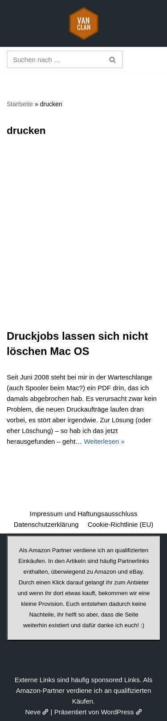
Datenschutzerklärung (46, 524)
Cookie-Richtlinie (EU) (121, 524)
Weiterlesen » (104, 441)
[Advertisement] (83, 240)
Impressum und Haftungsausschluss (84, 513)
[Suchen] (55, 59)
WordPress (121, 712)
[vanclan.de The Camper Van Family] (83, 23)
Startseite (20, 104)
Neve (37, 712)
